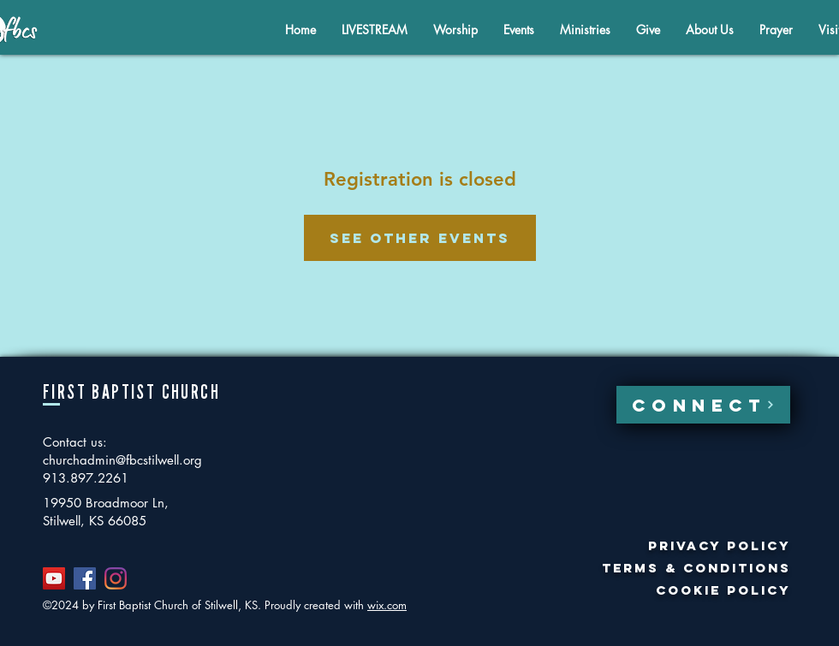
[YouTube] (54, 578)
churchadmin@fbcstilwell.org (122, 460)
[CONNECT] (703, 405)
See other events (420, 237)
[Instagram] (115, 578)
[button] (710, 29)
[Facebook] (85, 578)
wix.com (387, 605)
